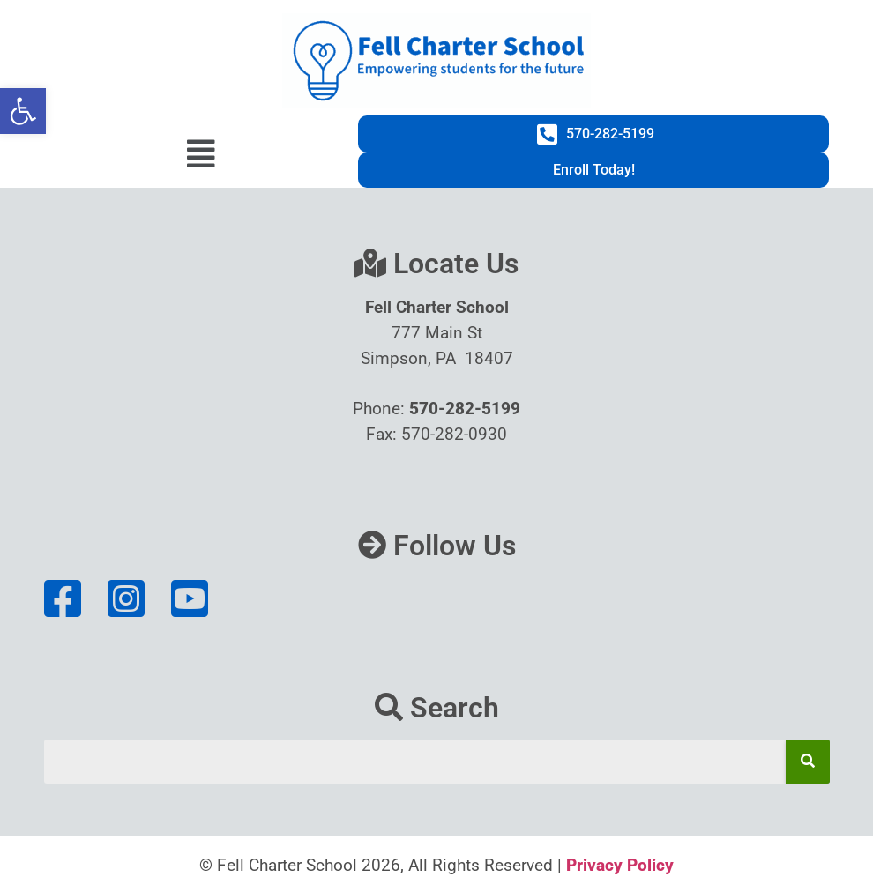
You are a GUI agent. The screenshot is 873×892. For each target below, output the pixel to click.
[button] (23, 111)
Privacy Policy (620, 865)
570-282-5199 (464, 408)
